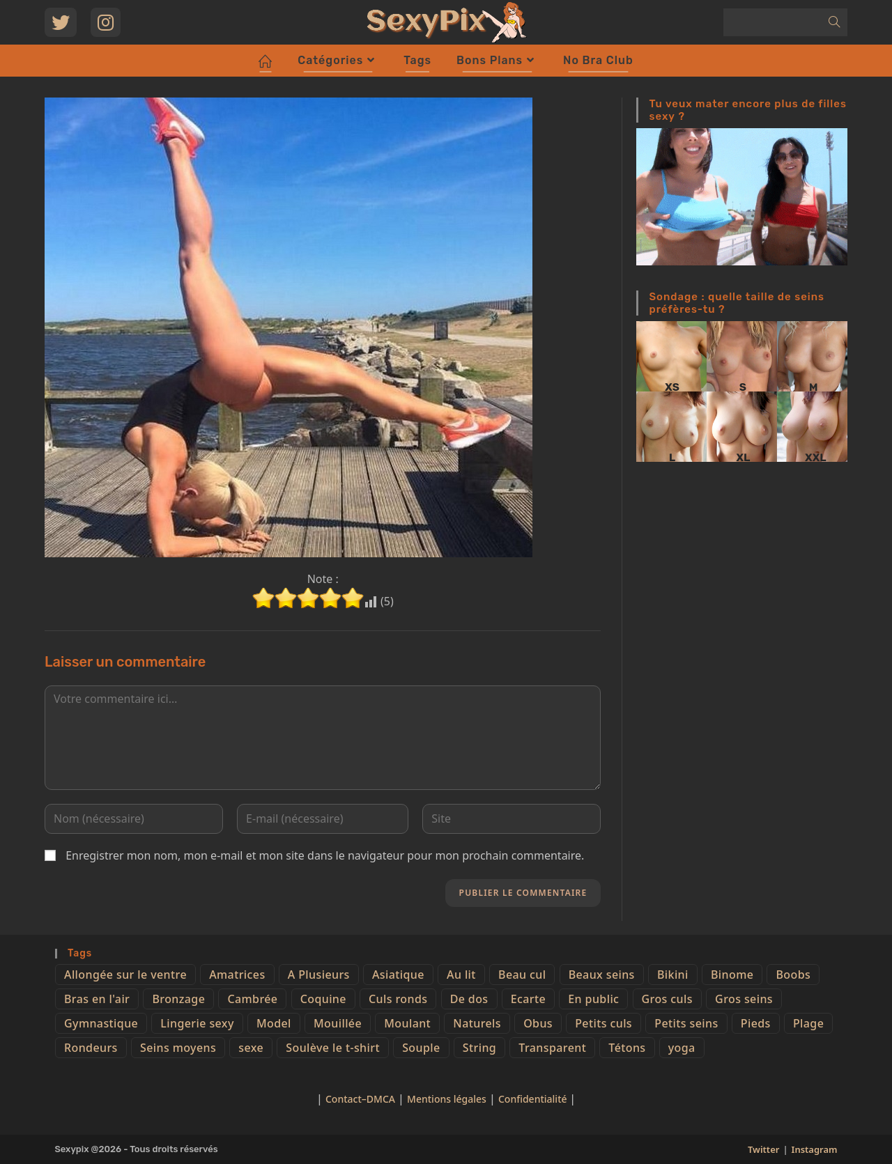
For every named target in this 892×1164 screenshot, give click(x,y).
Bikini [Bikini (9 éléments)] (673, 974)
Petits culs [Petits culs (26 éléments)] (603, 1023)
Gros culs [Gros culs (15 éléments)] (667, 999)
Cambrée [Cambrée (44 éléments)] (252, 999)
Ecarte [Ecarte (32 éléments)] (528, 999)
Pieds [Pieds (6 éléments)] (756, 1023)
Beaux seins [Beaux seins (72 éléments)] (602, 974)
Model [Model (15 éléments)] (273, 1023)
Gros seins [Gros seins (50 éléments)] (744, 999)
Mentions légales (446, 1098)
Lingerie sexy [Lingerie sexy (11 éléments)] (196, 1023)
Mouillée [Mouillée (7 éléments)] (338, 1023)
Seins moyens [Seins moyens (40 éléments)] (178, 1047)
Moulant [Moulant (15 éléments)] (407, 1023)
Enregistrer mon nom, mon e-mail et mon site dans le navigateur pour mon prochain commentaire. (325, 855)
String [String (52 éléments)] (479, 1047)
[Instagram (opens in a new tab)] (106, 22)
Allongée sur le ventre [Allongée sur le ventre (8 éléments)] (125, 974)
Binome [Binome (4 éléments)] (732, 974)
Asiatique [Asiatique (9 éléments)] (398, 974)
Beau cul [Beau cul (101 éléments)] (522, 974)
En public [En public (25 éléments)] (593, 999)
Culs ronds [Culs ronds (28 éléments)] (398, 999)
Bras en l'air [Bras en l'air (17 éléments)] (97, 999)
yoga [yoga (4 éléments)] (681, 1047)
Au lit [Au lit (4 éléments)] (461, 974)
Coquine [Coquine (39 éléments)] (323, 999)
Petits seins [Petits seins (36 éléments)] (686, 1023)
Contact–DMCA (360, 1098)
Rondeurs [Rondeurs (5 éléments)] (91, 1047)
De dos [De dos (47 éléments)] (469, 999)
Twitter (763, 1149)
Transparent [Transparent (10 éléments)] (552, 1047)
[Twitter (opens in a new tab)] (61, 22)
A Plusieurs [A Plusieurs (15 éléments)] (319, 974)
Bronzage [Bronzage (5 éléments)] (178, 999)
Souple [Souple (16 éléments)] (421, 1047)
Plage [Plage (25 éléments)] (808, 1023)
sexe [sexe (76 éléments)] (250, 1047)
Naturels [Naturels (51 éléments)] (477, 1023)
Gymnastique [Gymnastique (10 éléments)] (101, 1023)
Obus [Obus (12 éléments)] (538, 1023)
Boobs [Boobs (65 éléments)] (793, 974)
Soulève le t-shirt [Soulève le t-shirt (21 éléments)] (333, 1047)
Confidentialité (533, 1098)
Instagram (815, 1149)
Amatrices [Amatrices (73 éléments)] (237, 974)
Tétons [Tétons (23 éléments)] (626, 1047)
